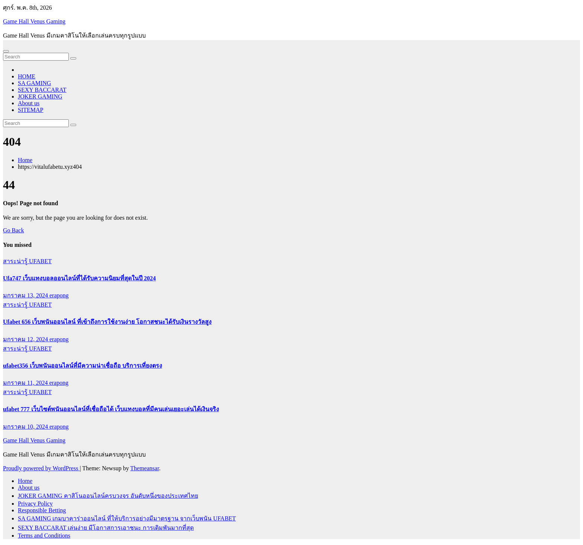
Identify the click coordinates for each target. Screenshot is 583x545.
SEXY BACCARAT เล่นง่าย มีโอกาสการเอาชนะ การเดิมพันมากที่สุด (106, 528)
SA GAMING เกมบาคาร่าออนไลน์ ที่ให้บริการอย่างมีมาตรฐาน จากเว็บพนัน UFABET (127, 518)
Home (25, 160)
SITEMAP (30, 110)
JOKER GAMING (40, 96)
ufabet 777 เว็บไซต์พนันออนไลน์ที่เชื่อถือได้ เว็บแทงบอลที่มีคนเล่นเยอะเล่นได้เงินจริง (111, 409)
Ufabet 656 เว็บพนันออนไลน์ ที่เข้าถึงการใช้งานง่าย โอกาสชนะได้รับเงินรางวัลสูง (107, 322)
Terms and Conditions (44, 535)
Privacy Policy (35, 503)
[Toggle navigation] (6, 51)
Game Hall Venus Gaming (34, 21)
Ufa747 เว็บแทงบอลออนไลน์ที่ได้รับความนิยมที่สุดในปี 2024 (79, 278)
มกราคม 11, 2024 (26, 383)
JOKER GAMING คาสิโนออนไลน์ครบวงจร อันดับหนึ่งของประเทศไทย (108, 496)
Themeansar (144, 468)
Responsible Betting (42, 510)
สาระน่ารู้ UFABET (27, 261)
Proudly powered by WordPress (41, 468)
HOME (26, 76)
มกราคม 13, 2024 (26, 295)
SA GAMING (34, 83)
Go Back (13, 230)
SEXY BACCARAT (42, 90)
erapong (59, 295)
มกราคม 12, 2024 (26, 339)
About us (28, 103)
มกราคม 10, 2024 (26, 426)
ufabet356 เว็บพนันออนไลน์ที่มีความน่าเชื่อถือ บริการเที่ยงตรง (82, 365)
